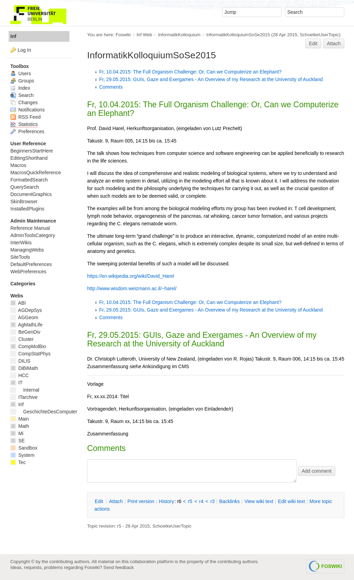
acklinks (229, 501)
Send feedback (118, 567)
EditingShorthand (28, 158)
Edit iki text (291, 501)
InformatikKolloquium (179, 34)
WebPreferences (28, 271)
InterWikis (20, 242)
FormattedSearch (29, 180)
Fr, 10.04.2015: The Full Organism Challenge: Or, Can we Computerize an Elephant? (190, 72)
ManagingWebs (27, 250)
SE (17, 440)
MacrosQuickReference (35, 172)
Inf (13, 36)
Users (20, 73)
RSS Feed (25, 117)
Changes (24, 102)
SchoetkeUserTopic (319, 34)
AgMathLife (26, 324)
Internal (24, 390)
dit (99, 501)
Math (19, 426)
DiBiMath (24, 368)
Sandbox (23, 448)
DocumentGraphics (31, 194)
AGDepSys (26, 310)
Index (20, 88)
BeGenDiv (25, 332)
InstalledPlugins (27, 209)
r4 (201, 501)
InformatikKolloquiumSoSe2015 (238, 34)
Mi (17, 433)
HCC (19, 375)
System (22, 455)
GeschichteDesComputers (45, 411)
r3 (212, 501)
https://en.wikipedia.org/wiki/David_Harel (130, 276)
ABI (18, 303)
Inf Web (144, 34)
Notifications (27, 109)
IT (16, 382)
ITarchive (24, 397)
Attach (334, 43)
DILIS (20, 361)
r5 (190, 501)
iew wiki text (258, 501)
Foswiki (123, 34)
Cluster (22, 339)
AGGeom (24, 317)
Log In (24, 50)
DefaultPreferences (31, 264)
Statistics (24, 124)
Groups (22, 80)
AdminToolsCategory (32, 235)
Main (19, 419)
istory (166, 501)
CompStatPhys (30, 353)
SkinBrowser (24, 201)
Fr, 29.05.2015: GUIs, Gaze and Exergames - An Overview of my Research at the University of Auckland (211, 79)
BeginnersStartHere (31, 151)
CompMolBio (28, 346)
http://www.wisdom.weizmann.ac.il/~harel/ (132, 288)
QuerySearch (24, 187)
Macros (18, 165)
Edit (313, 43)
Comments (111, 87)
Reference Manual (30, 228)
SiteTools (20, 257)
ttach (116, 501)
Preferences (27, 131)
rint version (141, 501)
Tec (18, 462)
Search (22, 95)
